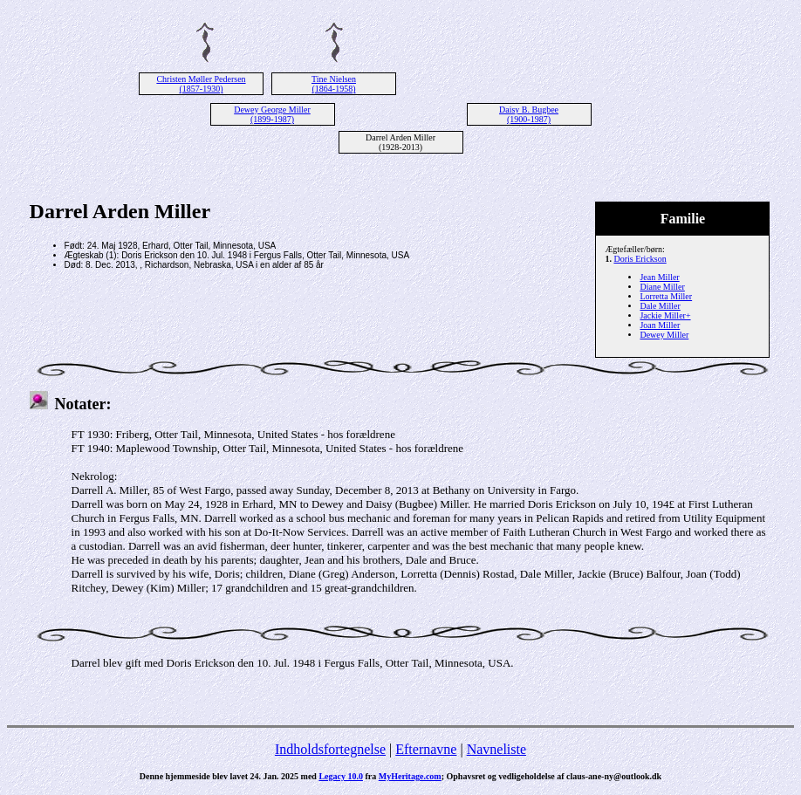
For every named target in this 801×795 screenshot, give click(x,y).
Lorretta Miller (666, 296)
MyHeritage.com (410, 776)
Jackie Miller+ (665, 315)
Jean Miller (659, 277)
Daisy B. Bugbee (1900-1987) (528, 114)
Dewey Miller (664, 334)
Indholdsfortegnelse (330, 749)
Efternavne (425, 749)
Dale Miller (660, 306)
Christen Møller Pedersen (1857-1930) (200, 83)
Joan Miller (660, 325)
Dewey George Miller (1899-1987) (272, 114)
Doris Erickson (639, 259)
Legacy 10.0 (340, 776)
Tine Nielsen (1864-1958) (334, 83)
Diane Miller (662, 286)
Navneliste (496, 749)
